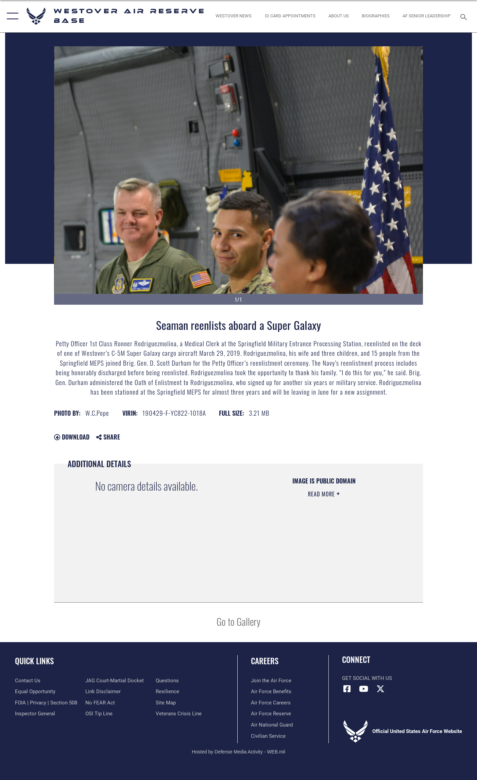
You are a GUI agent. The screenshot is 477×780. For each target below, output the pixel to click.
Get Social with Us (367, 678)
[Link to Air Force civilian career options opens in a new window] (268, 736)
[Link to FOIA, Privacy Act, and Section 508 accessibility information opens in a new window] (46, 703)
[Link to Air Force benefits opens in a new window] (271, 691)
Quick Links (34, 661)
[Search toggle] (464, 16)
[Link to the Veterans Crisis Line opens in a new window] (179, 714)
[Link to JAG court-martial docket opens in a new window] (114, 681)
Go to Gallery (238, 621)
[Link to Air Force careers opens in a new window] (271, 703)
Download (71, 436)
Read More (322, 494)
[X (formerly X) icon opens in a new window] (380, 689)
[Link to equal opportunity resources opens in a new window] (35, 691)
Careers (264, 661)
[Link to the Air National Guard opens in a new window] (272, 725)
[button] (11, 16)
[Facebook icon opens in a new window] (347, 689)
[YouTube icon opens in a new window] (364, 689)
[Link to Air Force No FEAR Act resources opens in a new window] (100, 703)
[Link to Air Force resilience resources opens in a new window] (167, 691)
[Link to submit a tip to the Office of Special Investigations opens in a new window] (99, 714)
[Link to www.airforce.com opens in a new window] (271, 681)
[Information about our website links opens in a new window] (103, 691)
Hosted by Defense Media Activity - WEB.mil (238, 751)
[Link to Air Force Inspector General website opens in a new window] (35, 714)
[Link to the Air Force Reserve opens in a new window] (271, 714)
